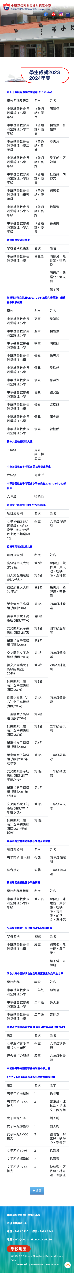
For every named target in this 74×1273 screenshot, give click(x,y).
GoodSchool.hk (52, 1264)
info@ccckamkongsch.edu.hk (33, 1239)
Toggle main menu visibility (68, 14)
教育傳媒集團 (37, 1264)
